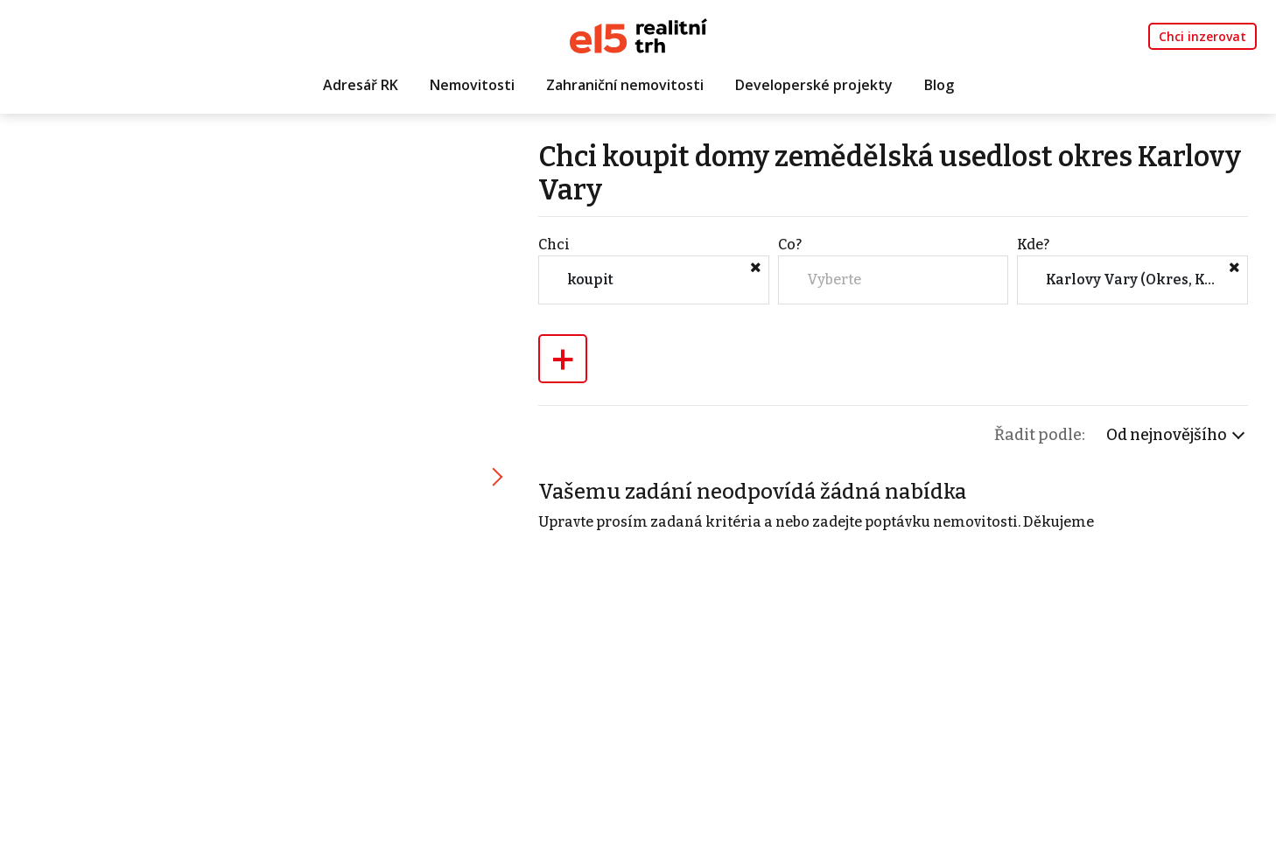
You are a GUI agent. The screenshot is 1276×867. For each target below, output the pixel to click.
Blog (939, 84)
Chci (554, 244)
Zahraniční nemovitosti (625, 84)
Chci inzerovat (1202, 36)
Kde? (1033, 244)
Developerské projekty (814, 84)
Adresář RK (360, 84)
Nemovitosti (472, 84)
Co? (790, 244)
